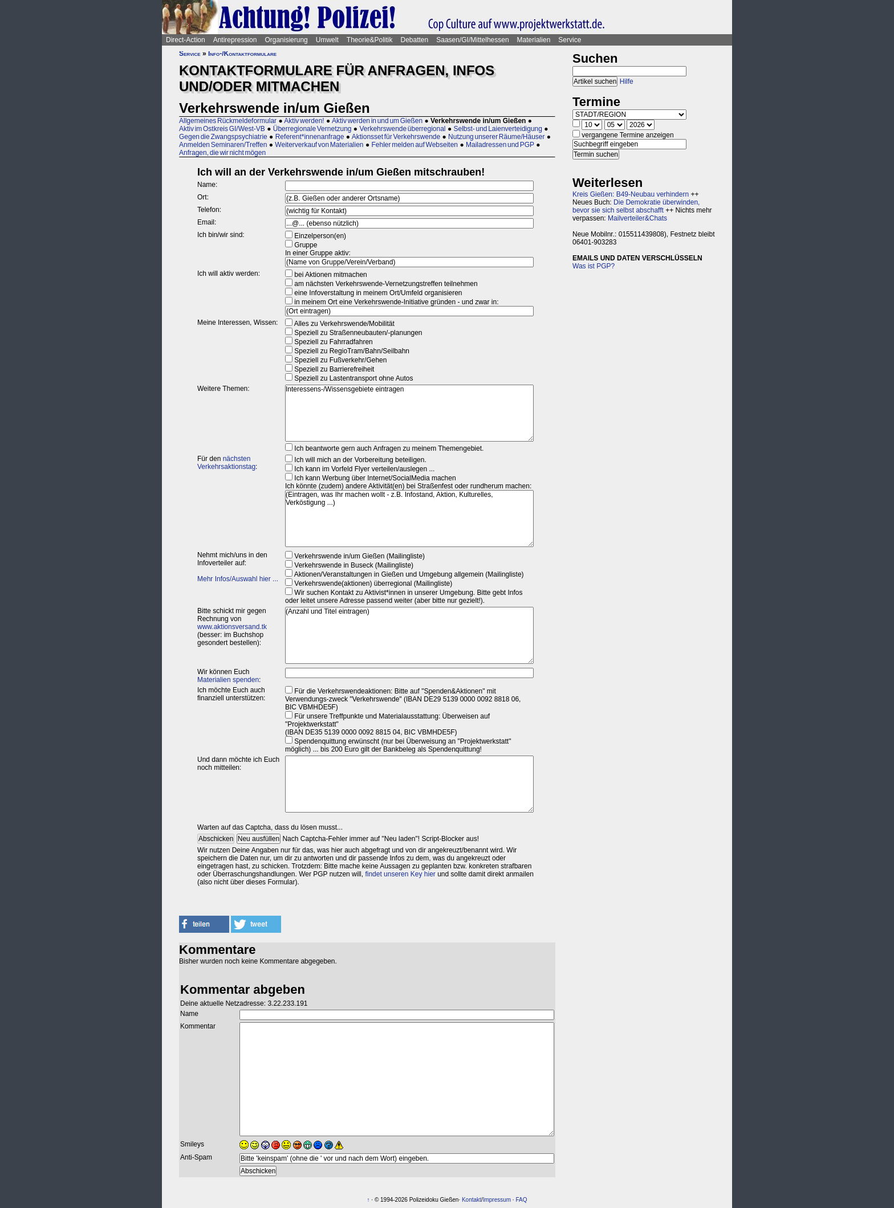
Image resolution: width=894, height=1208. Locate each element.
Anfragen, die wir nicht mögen (222, 153)
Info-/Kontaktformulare (242, 54)
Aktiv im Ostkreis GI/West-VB (222, 129)
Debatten (415, 40)
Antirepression (235, 40)
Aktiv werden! (304, 121)
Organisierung (286, 40)
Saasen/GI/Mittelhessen (472, 40)
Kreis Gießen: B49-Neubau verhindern (630, 194)
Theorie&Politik (370, 40)
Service (569, 40)
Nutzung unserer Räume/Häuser (496, 137)
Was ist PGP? (593, 266)
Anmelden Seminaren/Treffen (223, 145)
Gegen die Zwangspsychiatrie (223, 137)
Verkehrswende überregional (402, 129)
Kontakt (471, 1200)
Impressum (497, 1200)
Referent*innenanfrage (309, 137)
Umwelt (327, 40)
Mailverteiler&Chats (637, 218)
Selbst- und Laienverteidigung (497, 129)
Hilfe (626, 81)
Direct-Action (185, 40)
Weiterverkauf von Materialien (319, 145)
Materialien (534, 40)
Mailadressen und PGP (500, 145)
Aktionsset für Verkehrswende (396, 137)
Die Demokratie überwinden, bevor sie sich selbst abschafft (636, 206)
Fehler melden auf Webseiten (414, 145)
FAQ (521, 1200)
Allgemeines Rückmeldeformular (228, 121)
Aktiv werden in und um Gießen (377, 121)
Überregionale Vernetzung (312, 129)
